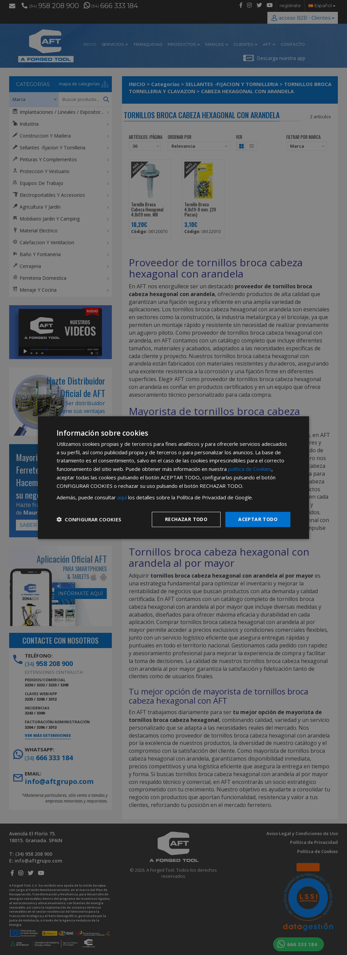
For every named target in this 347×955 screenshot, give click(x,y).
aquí (122, 497)
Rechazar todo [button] (186, 519)
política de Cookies (249, 468)
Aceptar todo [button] (258, 519)
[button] (89, 519)
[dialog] (173, 477)
